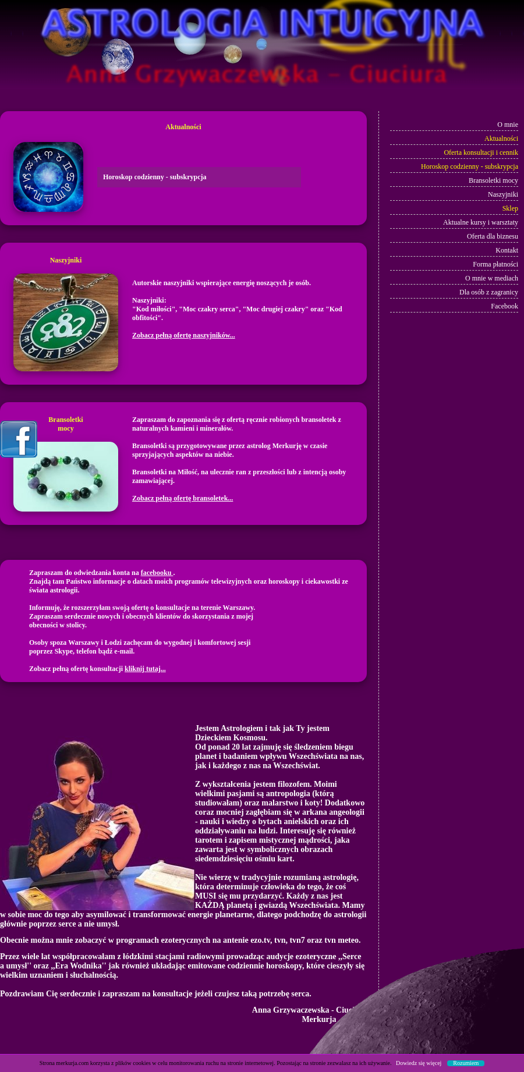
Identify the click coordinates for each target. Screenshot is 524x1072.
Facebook (503, 306)
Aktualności (501, 138)
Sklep (510, 208)
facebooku (157, 573)
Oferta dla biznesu (492, 236)
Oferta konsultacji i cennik (481, 152)
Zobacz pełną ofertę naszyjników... (183, 335)
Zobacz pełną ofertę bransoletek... (182, 498)
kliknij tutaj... (145, 669)
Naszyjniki (503, 194)
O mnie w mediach (491, 278)
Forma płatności (495, 264)
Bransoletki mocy (493, 180)
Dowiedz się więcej (418, 1063)
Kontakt (506, 250)
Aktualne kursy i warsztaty (480, 222)
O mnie (507, 124)
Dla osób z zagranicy (488, 292)
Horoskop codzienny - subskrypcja (469, 166)
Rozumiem (466, 1063)
